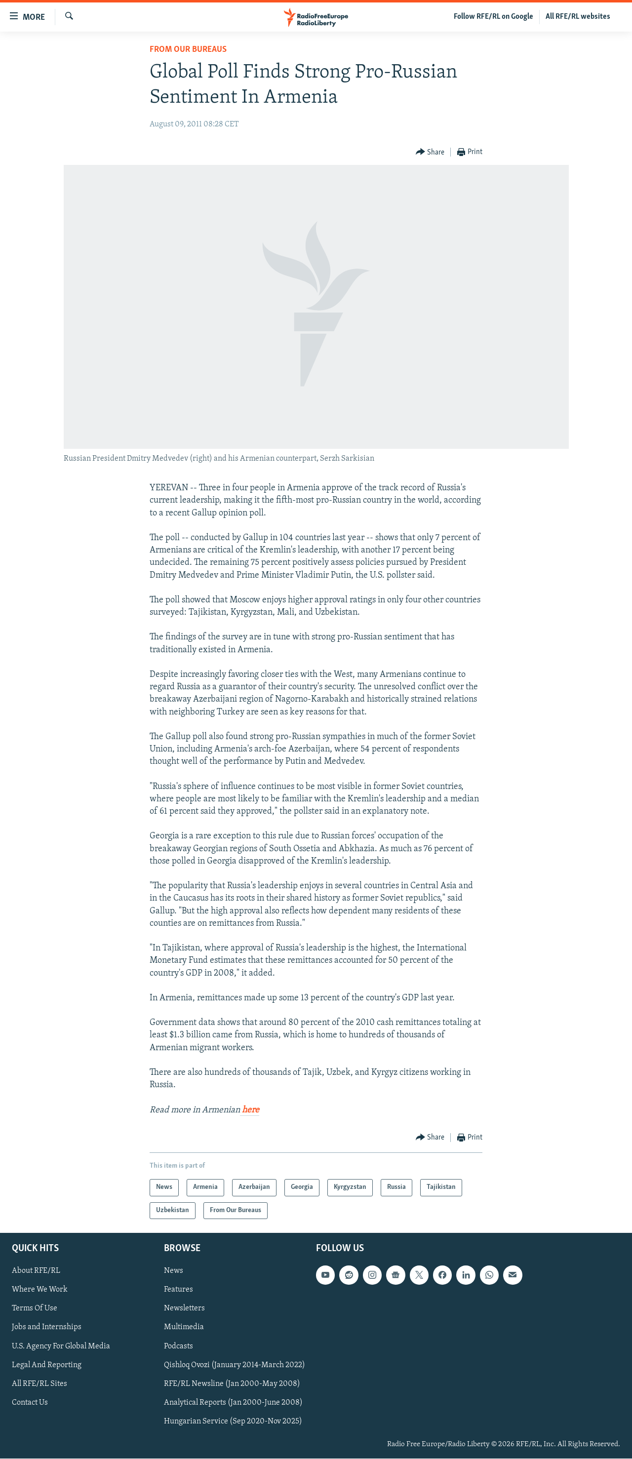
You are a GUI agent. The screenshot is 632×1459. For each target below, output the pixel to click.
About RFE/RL (36, 1271)
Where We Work (40, 1290)
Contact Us (30, 1403)
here (249, 1110)
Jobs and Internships (46, 1328)
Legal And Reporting (46, 1365)
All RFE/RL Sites (39, 1384)
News (173, 1271)
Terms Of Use (34, 1309)
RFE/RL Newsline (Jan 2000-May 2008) (232, 1384)
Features (178, 1290)
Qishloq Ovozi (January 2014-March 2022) (234, 1365)
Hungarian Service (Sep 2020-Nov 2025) (233, 1421)
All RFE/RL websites (578, 17)
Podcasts (178, 1346)
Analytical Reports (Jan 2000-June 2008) (233, 1403)
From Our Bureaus (188, 49)
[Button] (430, 152)
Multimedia (184, 1328)
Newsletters (184, 1309)
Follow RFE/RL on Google (493, 17)
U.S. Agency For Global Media (61, 1346)
